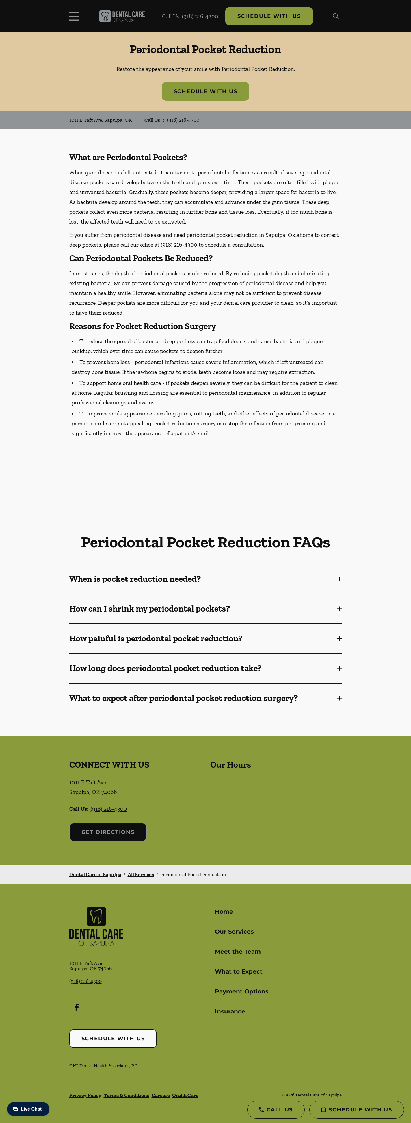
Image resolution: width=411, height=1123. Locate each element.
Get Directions (108, 832)
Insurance (230, 1011)
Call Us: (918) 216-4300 (190, 16)
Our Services (234, 931)
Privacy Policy (85, 1095)
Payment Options (242, 991)
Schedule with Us (269, 16)
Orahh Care (185, 1095)
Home (224, 911)
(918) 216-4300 (183, 120)
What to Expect (239, 971)
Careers (161, 1095)
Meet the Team (238, 951)
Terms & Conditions (126, 1095)
